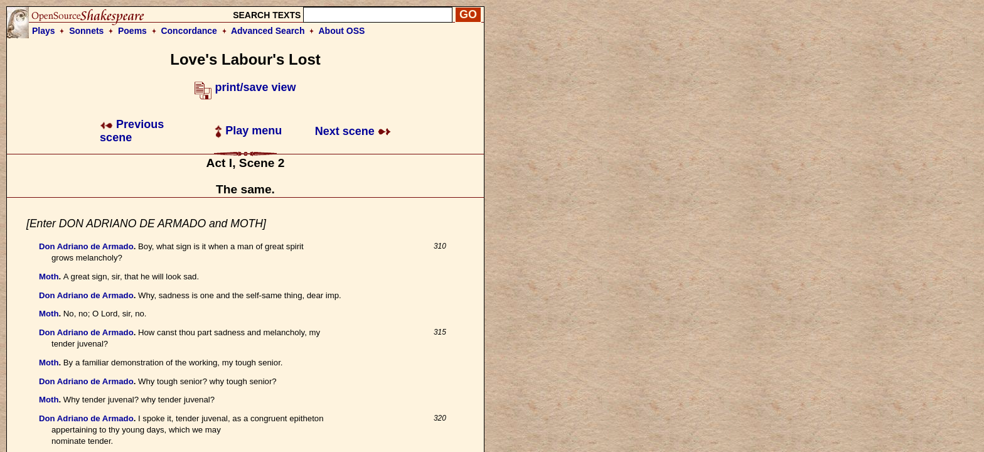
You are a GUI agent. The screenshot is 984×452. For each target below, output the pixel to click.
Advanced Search (268, 31)
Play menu (248, 130)
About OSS (342, 31)
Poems (132, 31)
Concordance (189, 31)
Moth (49, 276)
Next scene (353, 131)
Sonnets (86, 31)
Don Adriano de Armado (86, 246)
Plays (43, 31)
